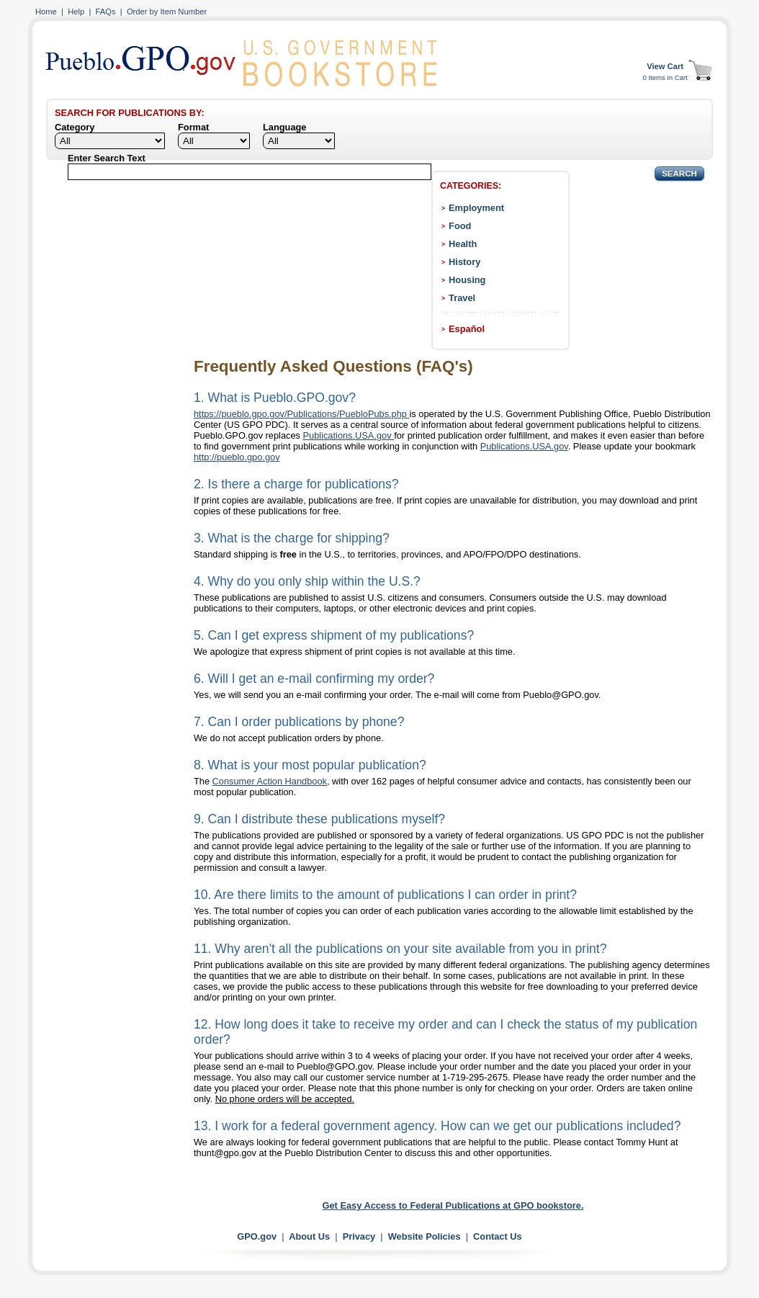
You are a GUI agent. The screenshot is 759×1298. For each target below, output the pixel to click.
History (464, 261)
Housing (467, 279)
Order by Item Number (167, 11)
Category (74, 127)
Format (193, 127)
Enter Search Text (106, 158)
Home (46, 11)
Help (76, 11)
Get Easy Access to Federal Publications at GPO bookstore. (453, 1205)
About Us (309, 1236)
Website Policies (424, 1236)
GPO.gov (257, 1236)
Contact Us (497, 1236)
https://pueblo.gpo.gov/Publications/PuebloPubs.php (302, 413)
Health (463, 243)
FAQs (106, 11)
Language (284, 127)
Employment (476, 207)
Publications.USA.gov (349, 435)
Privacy (359, 1236)
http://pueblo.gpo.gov (237, 457)
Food (460, 225)
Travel (462, 297)
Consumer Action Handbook (269, 781)
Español (467, 328)
